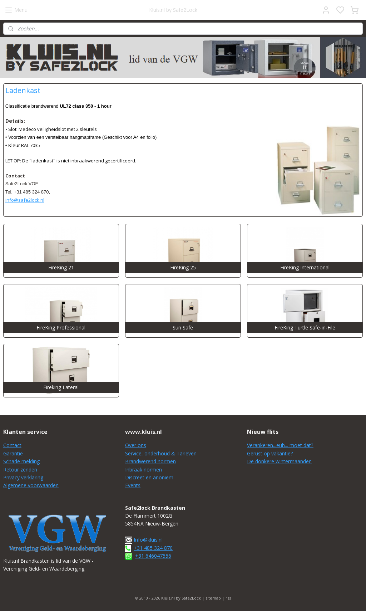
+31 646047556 (153, 555)
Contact (12, 445)
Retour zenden (20, 469)
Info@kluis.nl (148, 539)
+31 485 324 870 (153, 547)
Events (132, 485)
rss (228, 598)
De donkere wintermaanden (279, 461)
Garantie (13, 453)
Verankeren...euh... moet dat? (280, 445)
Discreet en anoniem (149, 477)
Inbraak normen (143, 469)
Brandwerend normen (150, 461)
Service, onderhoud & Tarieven (161, 453)
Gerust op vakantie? (270, 453)
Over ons (135, 445)
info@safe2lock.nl (24, 200)
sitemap (213, 598)
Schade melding (21, 461)
